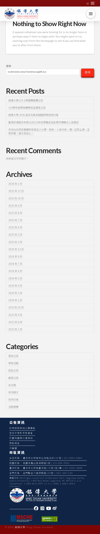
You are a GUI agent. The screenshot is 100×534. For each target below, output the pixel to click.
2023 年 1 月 (15, 329)
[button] (92, 3)
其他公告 (13, 356)
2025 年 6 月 (15, 227)
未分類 (12, 385)
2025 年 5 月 (15, 234)
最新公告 (13, 378)
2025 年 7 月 (15, 220)
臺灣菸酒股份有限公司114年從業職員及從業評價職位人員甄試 (43, 122)
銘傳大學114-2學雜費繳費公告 (25, 100)
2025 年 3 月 (15, 242)
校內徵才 (13, 392)
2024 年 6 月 (15, 271)
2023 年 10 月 (16, 307)
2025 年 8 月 (15, 213)
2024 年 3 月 (15, 293)
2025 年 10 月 (16, 198)
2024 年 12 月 (16, 249)
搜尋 (8, 66)
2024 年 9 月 (15, 256)
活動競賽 (13, 407)
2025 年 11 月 (16, 191)
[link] (37, 508)
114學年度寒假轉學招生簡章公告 (27, 107)
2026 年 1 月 (15, 183)
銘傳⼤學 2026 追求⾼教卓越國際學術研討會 (33, 115)
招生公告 (13, 370)
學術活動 (13, 363)
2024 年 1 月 (15, 300)
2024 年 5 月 (15, 278)
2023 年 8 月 (15, 322)
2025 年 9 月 (15, 205)
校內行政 (13, 399)
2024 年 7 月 (15, 263)
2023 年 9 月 (15, 315)
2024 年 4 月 (15, 285)
